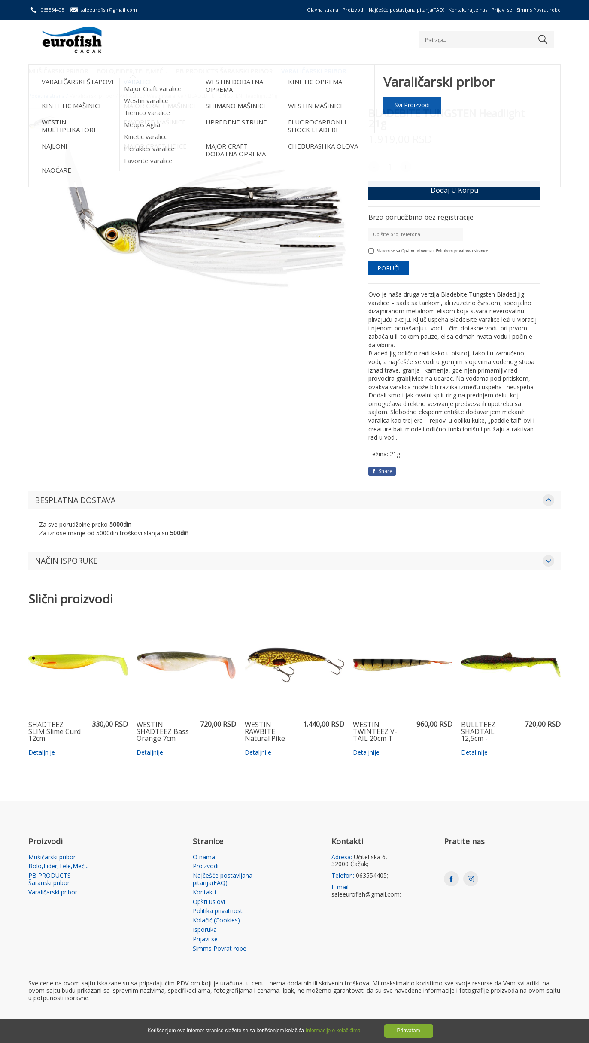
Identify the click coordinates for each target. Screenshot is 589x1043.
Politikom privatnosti (454, 250)
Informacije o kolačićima (333, 1031)
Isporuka (205, 930)
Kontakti (204, 892)
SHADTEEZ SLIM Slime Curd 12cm (54, 732)
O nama (204, 857)
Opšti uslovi (209, 902)
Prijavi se (502, 9)
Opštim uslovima (416, 250)
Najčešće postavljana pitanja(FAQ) (406, 9)
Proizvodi (353, 9)
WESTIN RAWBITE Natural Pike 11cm (265, 732)
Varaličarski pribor (313, 71)
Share (382, 471)
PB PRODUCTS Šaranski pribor (224, 71)
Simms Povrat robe (538, 9)
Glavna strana (322, 9)
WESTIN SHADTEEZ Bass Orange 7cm (163, 732)
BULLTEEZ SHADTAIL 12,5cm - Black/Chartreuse (487, 732)
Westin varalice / (166, 96)
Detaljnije (48, 752)
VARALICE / (132, 96)
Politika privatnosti (218, 911)
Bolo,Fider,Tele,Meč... (132, 71)
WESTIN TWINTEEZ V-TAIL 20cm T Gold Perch (375, 732)
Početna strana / (48, 96)
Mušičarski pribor (58, 71)
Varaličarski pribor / (94, 96)
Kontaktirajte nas (468, 9)
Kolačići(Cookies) (216, 920)
